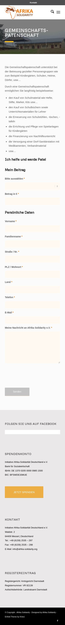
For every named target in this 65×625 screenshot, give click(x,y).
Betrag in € (12, 194)
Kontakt (33, 3)
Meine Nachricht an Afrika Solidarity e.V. (28, 328)
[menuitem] (33, 2)
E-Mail (9, 312)
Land (8, 282)
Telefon (10, 297)
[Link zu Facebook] (57, 620)
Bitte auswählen (15, 178)
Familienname (13, 236)
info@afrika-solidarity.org (24, 549)
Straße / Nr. (12, 252)
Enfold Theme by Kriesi (15, 617)
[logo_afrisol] (27, 12)
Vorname (10, 221)
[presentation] (31, 377)
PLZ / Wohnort (14, 267)
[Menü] (58, 12)
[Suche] (50, 12)
